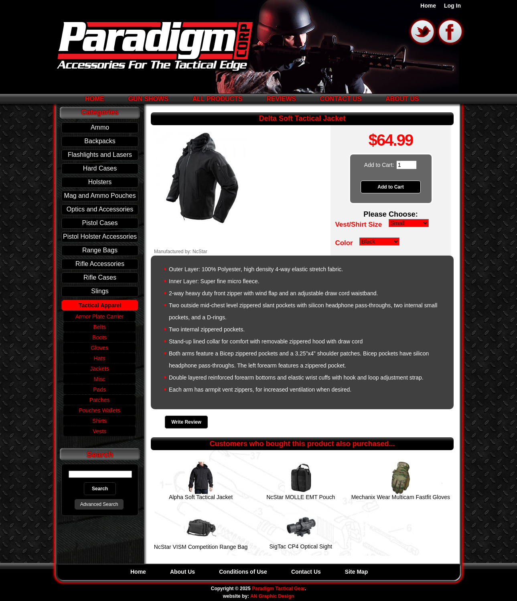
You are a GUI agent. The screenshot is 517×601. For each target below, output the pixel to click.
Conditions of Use (243, 572)
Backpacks (99, 141)
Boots (99, 337)
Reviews (281, 98)
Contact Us (341, 98)
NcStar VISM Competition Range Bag (200, 547)
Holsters (100, 182)
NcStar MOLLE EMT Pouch (300, 497)
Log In (452, 6)
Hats (99, 358)
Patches (99, 400)
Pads (99, 389)
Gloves (99, 348)
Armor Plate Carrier (99, 316)
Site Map (356, 572)
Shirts (99, 421)
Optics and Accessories (100, 209)
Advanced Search (99, 504)
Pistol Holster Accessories (100, 236)
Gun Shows (148, 98)
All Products (217, 98)
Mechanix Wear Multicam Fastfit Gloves (400, 497)
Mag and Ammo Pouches (100, 195)
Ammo (100, 127)
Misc (99, 379)
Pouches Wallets (99, 410)
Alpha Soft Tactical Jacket (201, 497)
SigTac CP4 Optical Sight (301, 546)
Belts (99, 327)
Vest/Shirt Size (358, 224)
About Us (402, 98)
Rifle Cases (99, 277)
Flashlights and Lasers (100, 154)
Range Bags (100, 250)
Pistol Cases (100, 222)
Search (100, 454)
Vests (99, 431)
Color (344, 243)
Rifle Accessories (99, 263)
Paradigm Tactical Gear (278, 588)
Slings (100, 291)
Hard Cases (100, 168)
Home (428, 6)
